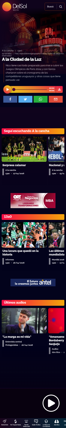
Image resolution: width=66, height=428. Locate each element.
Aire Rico (56, 425)
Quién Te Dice (36, 425)
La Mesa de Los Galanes (46, 425)
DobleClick (4, 425)
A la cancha (8, 50)
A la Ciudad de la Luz (21, 59)
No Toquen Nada (15, 425)
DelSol (19, 6)
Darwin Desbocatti (26, 425)
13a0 (20, 50)
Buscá (50, 6)
